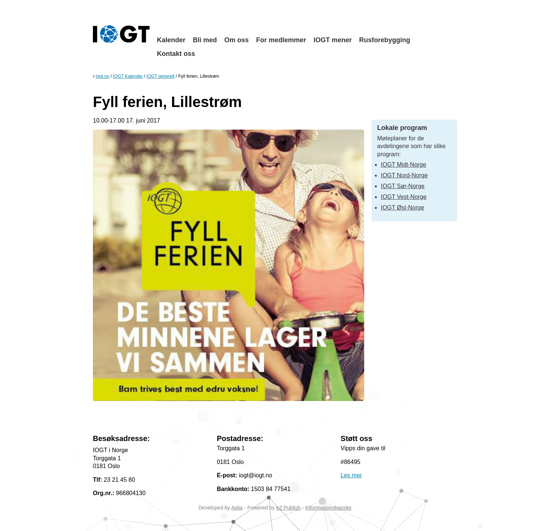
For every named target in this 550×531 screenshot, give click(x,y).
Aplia (237, 508)
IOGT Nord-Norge (404, 175)
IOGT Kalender (127, 76)
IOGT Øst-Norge (402, 207)
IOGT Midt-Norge (403, 164)
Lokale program (402, 127)
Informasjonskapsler (328, 508)
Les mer (351, 475)
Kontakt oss (176, 53)
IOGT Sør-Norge (403, 186)
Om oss (236, 40)
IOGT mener (332, 40)
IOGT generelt (161, 76)
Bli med (205, 40)
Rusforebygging (384, 40)
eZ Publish (288, 508)
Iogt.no (102, 76)
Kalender (171, 40)
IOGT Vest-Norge (403, 197)
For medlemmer (281, 40)
